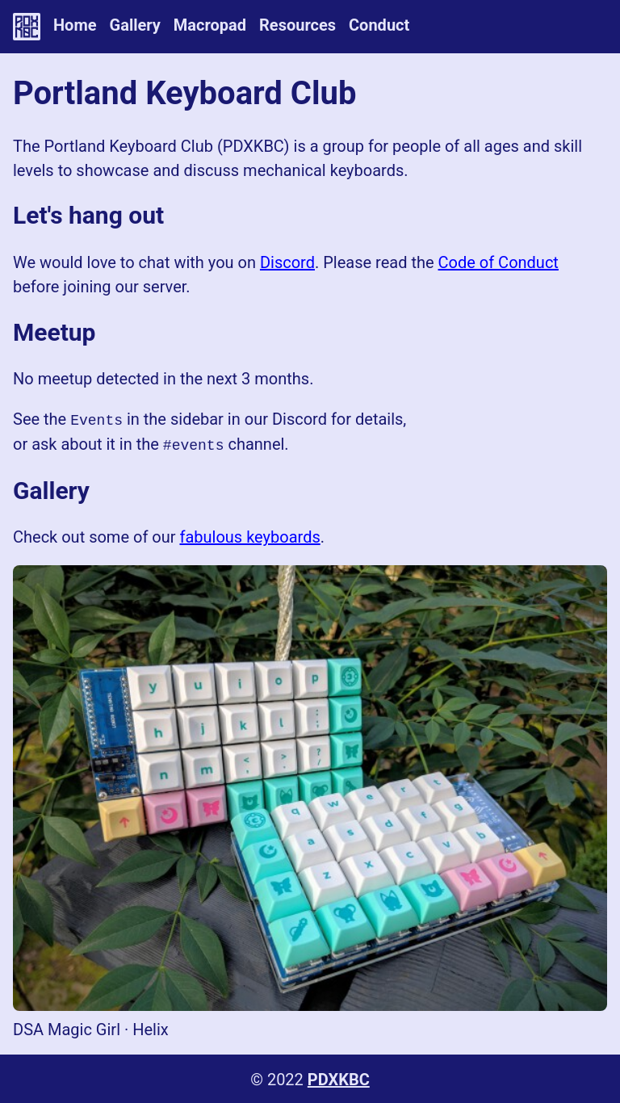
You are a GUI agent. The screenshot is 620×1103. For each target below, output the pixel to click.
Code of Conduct (498, 262)
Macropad (210, 25)
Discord (287, 262)
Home (75, 25)
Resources (297, 25)
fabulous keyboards (249, 535)
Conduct (379, 25)
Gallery (135, 25)
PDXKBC (339, 1078)
